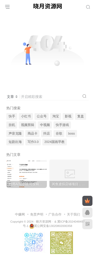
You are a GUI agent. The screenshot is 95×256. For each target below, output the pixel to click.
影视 (68, 116)
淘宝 (55, 116)
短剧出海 (15, 142)
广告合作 (55, 214)
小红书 (26, 116)
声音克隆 (15, 133)
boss (71, 133)
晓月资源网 (43, 221)
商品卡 (32, 133)
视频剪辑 (27, 125)
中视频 (45, 125)
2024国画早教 (54, 142)
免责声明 (36, 214)
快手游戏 (62, 125)
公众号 (42, 116)
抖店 (46, 133)
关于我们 (73, 214)
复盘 (80, 116)
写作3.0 (33, 142)
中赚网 (20, 214)
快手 (12, 116)
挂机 (12, 125)
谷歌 (59, 133)
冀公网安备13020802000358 (53, 225)
